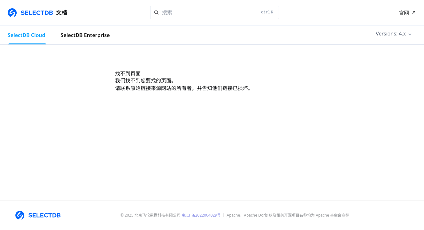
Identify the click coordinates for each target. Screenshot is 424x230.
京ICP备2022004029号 (201, 215)
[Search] (214, 12)
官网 (404, 12)
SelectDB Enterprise (85, 35)
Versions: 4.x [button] (391, 33)
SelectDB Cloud (26, 35)
